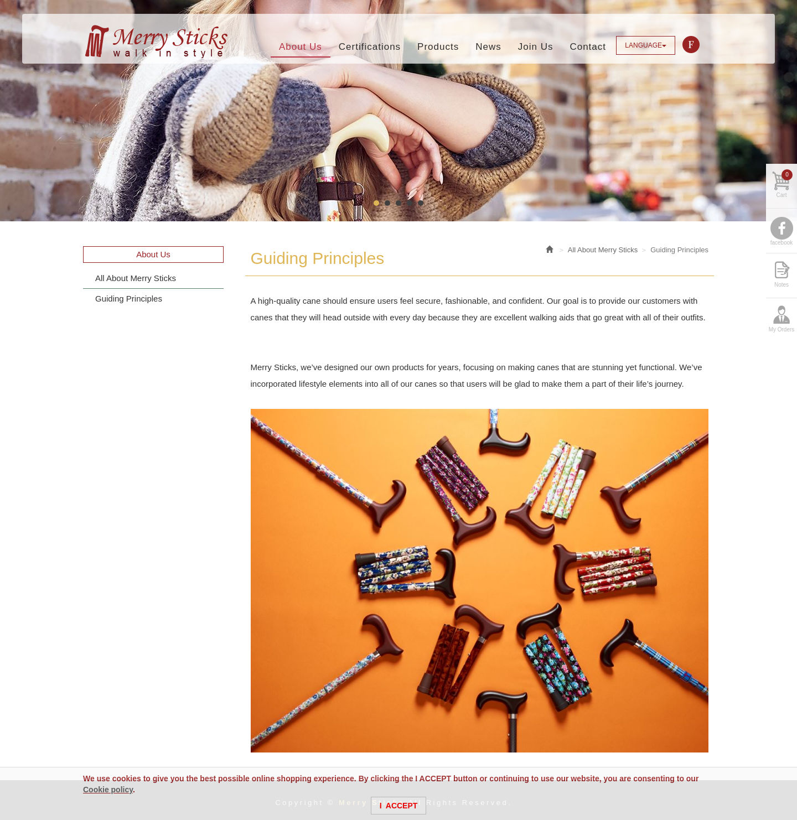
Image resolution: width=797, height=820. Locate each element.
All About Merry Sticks (135, 278)
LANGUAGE (645, 45)
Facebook (691, 45)
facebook (781, 243)
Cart (785, 183)
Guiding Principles (128, 298)
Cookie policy (108, 789)
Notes (781, 285)
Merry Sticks (156, 41)
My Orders (782, 329)
